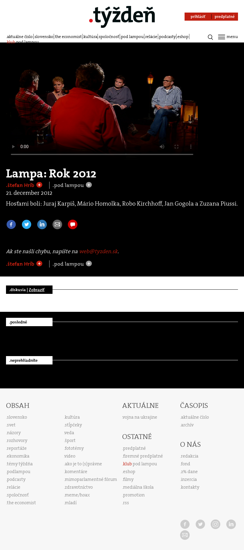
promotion (134, 495)
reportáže (17, 448)
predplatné (134, 448)
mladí (71, 503)
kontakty (190, 487)
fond (185, 464)
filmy (128, 479)
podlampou (18, 472)
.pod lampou (69, 185)
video (70, 456)
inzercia (189, 479)
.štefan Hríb (20, 185)
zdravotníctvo (79, 487)
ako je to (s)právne (83, 464)
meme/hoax (77, 495)
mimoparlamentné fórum (91, 479)
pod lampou (132, 36)
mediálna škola (138, 487)
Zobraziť (36, 289)
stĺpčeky (73, 425)
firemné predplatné (143, 456)
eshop (182, 36)
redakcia (189, 456)
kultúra (90, 36)
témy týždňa (20, 464)
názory (14, 433)
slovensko (44, 36)
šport (70, 440)
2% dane (189, 472)
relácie (151, 36)
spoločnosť (109, 36)
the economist (68, 36)
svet (11, 425)
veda (69, 433)
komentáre (76, 472)
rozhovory (17, 440)
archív (187, 425)
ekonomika (18, 456)
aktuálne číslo (20, 36)
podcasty (167, 36)
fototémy (74, 448)
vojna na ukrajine (140, 417)
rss (126, 503)
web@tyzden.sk (98, 251)
